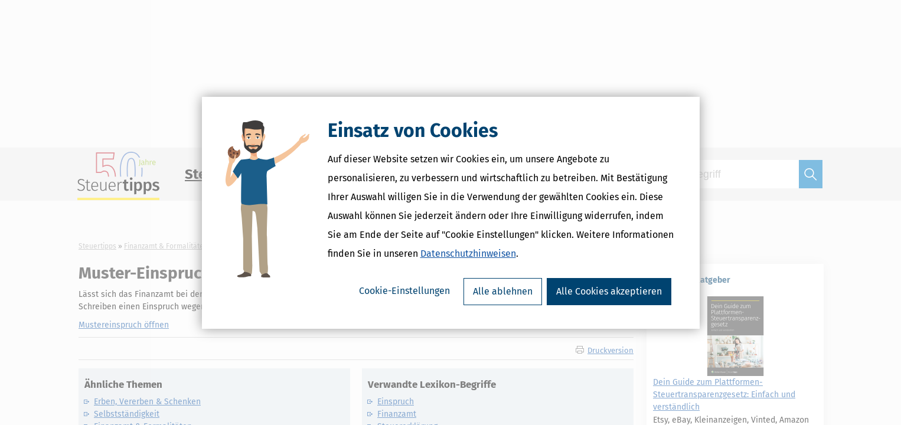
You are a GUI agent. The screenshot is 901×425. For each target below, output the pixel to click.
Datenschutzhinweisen (468, 253)
